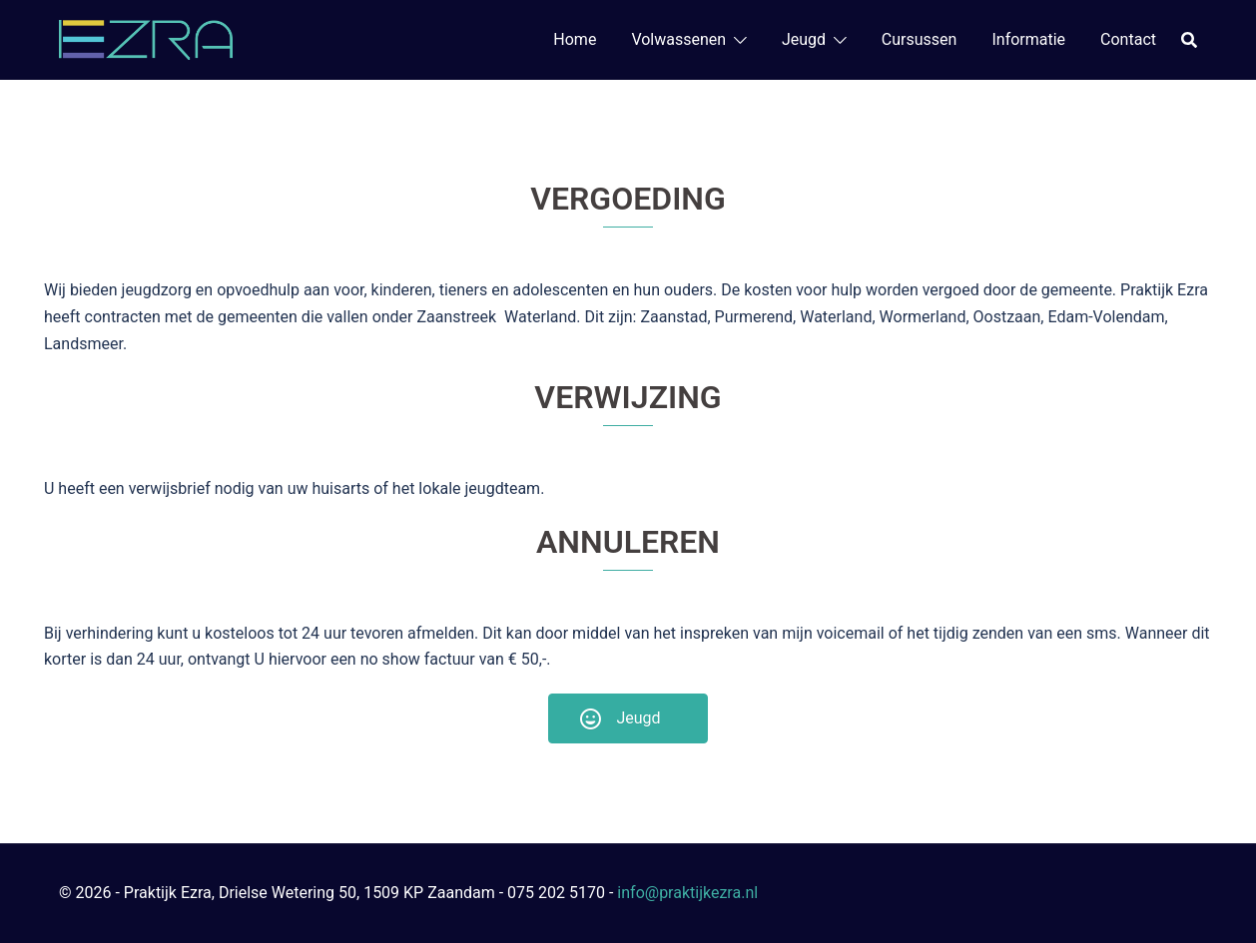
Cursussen (919, 39)
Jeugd (804, 39)
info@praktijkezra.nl (687, 892)
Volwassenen (678, 39)
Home (574, 39)
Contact (1128, 39)
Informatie (1028, 39)
